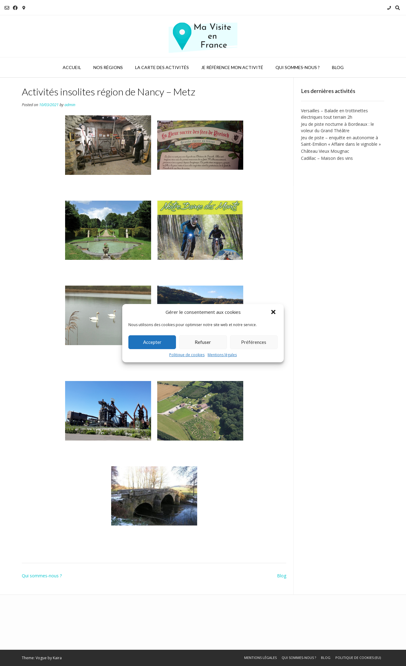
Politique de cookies (187, 354)
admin (69, 104)
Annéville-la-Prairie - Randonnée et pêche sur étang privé (107, 359)
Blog (338, 67)
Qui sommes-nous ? (297, 67)
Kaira (57, 657)
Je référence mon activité (232, 67)
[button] (274, 312)
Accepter (152, 342)
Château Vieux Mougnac (325, 151)
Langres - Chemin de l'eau (148, 531)
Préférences (253, 342)
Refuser (203, 342)
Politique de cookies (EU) (358, 657)
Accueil (72, 67)
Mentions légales (222, 354)
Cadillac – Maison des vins (327, 158)
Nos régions (108, 67)
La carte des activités (162, 67)
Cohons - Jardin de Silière (101, 265)
